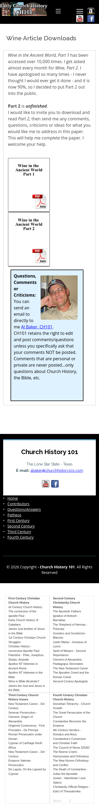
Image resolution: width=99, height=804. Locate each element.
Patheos (14, 515)
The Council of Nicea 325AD (71, 747)
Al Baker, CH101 (37, 327)
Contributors (18, 504)
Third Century (19, 532)
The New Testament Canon (70, 668)
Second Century (21, 526)
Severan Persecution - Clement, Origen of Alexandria (22, 717)
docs (57, 800)
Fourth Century (20, 537)
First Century (18, 520)
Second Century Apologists (70, 681)
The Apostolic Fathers (67, 611)
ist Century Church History (25, 607)
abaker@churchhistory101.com (57, 470)
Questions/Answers (24, 509)
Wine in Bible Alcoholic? (23, 681)
